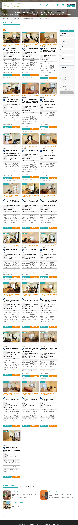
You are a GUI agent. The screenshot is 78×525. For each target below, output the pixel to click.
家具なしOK (64, 79)
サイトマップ (26, 524)
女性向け (63, 69)
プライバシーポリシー (39, 524)
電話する (17, 75)
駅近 (62, 81)
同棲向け (63, 73)
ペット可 (63, 75)
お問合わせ (8, 75)
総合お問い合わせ (71, 6)
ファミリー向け (65, 71)
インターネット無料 (65, 83)
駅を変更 (66, 38)
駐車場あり (64, 86)
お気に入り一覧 (71, 4)
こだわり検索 (58, 6)
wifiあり (63, 84)
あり (62, 43)
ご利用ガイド (63, 6)
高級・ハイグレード (65, 77)
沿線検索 (46, 6)
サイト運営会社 (47, 524)
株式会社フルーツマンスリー (12, 77)
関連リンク (21, 524)
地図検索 (52, 6)
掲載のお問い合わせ (55, 524)
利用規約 (32, 524)
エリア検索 (41, 6)
